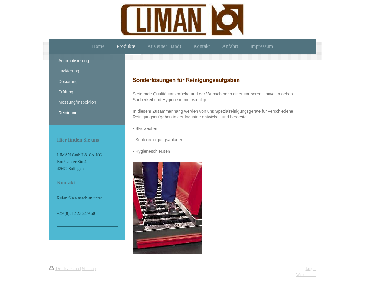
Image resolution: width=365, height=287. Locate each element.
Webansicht (306, 274)
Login (311, 268)
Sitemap (89, 268)
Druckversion (64, 268)
